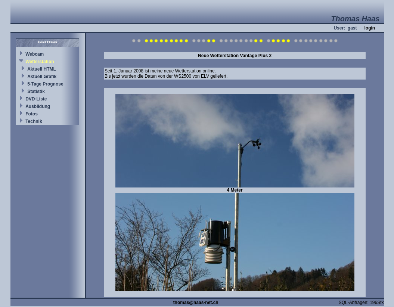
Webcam (34, 54)
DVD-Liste (36, 99)
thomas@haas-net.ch (195, 302)
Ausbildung (37, 106)
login (369, 28)
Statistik (36, 91)
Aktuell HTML (41, 69)
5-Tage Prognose (45, 84)
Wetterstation (39, 61)
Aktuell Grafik (41, 76)
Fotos (31, 114)
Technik (33, 121)
